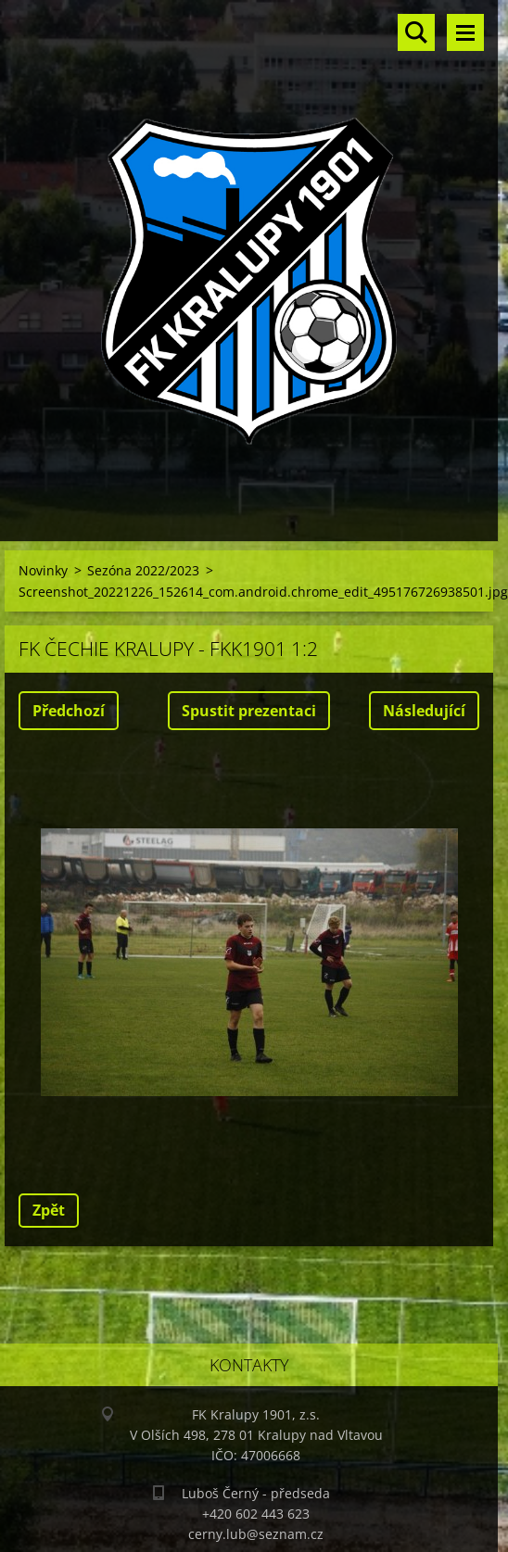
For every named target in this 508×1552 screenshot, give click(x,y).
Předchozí (68, 710)
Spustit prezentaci (249, 710)
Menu (465, 32)
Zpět (48, 1210)
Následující (424, 710)
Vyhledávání (416, 32)
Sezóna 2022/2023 (143, 570)
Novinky (43, 570)
